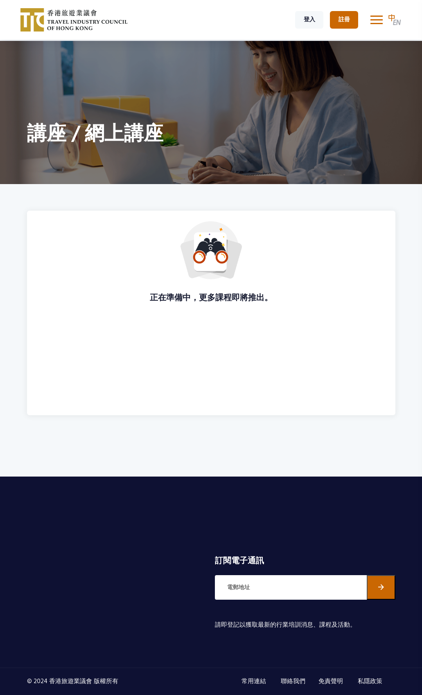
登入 (309, 20)
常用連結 (254, 681)
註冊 (344, 20)
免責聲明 (331, 681)
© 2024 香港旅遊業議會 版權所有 (72, 681)
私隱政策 (371, 681)
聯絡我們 (293, 681)
